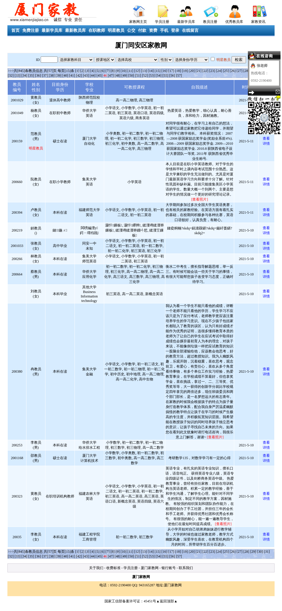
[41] (72, 75)
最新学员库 (186, 22)
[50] (131, 75)
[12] (137, 71)
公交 (131, 30)
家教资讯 (258, 22)
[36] (38, 75)
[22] (205, 71)
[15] (158, 71)
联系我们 (186, 568)
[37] (45, 75)
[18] (178, 71)
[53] (152, 75)
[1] (77, 71)
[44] (93, 75)
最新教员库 (75, 30)
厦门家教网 (150, 568)
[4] (92, 71)
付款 (142, 30)
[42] (79, 75)
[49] (124, 75)
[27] (240, 71)
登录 (175, 30)
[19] (185, 71)
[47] (111, 75)
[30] (260, 551)
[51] (138, 75)
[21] (199, 71)
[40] (65, 75)
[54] (158, 75)
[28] (246, 71)
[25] (226, 71)
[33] (17, 75)
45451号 (150, 601)
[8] (112, 71)
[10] (123, 71)
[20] (192, 71)
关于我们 (96, 568)
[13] (144, 71)
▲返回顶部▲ (167, 601)
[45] (99, 75)
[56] (172, 75)
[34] (24, 75)
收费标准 (113, 568)
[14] (151, 71)
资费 (153, 30)
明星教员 (116, 30)
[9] (117, 71)
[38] (52, 75)
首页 (15, 30)
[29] (253, 551)
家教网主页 (138, 22)
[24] (219, 71)
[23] (212, 71)
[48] (118, 75)
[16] (164, 71)
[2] (82, 71)
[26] (233, 71)
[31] (267, 551)
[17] (171, 71)
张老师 (262, 66)
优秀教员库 (234, 22)
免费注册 (30, 30)
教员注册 (210, 22)
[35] (31, 75)
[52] (145, 75)
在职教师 (96, 30)
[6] (102, 71)
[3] (87, 71)
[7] (107, 71)
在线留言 (190, 30)
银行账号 (168, 568)
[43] (86, 75)
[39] (58, 75)
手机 (164, 30)
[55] (165, 75)
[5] (97, 71)
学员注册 (162, 22)
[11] (130, 71)
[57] (179, 75)
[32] (11, 75)
